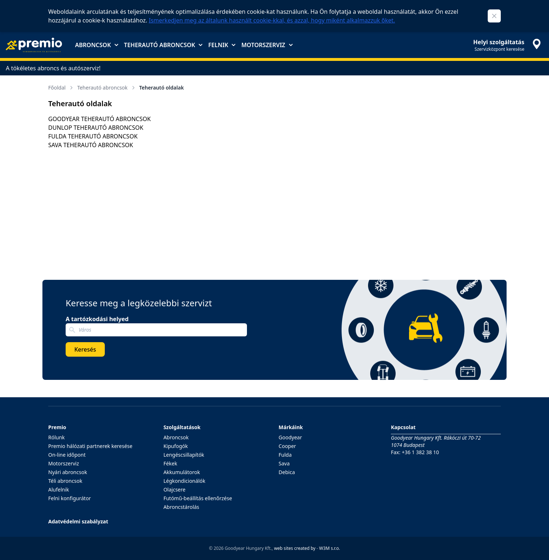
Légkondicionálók (185, 480)
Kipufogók (176, 446)
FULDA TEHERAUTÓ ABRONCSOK (92, 136)
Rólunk (56, 437)
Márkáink (290, 427)
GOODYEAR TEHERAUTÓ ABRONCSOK (99, 119)
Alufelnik (58, 489)
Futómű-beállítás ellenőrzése (198, 498)
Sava (284, 463)
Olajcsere (175, 489)
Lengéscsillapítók (184, 454)
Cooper (287, 446)
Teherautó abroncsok (163, 45)
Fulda (285, 454)
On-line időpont (67, 454)
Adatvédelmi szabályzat (78, 521)
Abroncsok (96, 45)
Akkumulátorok (182, 472)
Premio (57, 427)
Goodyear (290, 437)
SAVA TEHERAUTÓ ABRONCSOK (90, 145)
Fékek (170, 463)
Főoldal (61, 87)
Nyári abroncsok (67, 472)
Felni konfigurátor (69, 498)
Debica (286, 472)
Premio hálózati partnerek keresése (90, 446)
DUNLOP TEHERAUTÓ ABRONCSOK (95, 128)
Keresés (85, 349)
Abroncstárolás (181, 506)
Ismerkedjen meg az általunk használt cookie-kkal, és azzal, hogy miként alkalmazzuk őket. (272, 20)
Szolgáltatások (182, 427)
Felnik (221, 45)
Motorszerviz (266, 45)
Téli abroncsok (65, 480)
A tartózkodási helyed (97, 319)
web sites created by (294, 548)
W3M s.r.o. (329, 548)
